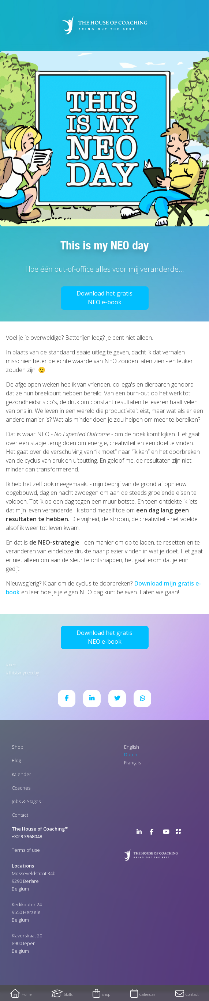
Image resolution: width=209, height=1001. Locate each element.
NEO (12, 665)
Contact (20, 815)
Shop (17, 747)
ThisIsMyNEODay (24, 673)
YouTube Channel (167, 833)
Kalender (21, 774)
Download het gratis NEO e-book (104, 297)
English (131, 747)
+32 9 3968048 (27, 836)
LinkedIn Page (141, 833)
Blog (16, 760)
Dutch (130, 754)
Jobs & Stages (26, 801)
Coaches (21, 787)
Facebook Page (154, 833)
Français (132, 762)
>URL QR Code (180, 833)
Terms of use (26, 850)
